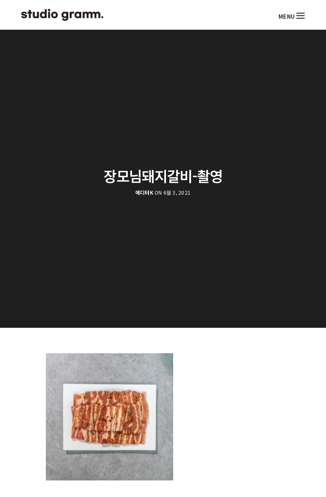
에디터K (144, 192)
